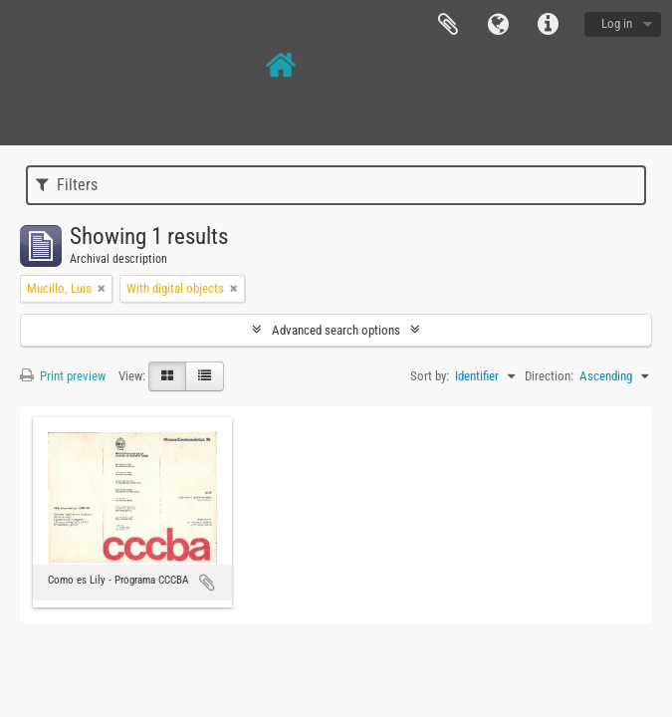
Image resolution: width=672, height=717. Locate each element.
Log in (616, 23)
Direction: (549, 375)
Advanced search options (336, 330)
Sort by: (429, 375)
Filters (67, 184)
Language (498, 25)
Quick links (547, 25)
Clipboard (448, 25)
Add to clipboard (207, 583)
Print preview (63, 375)
